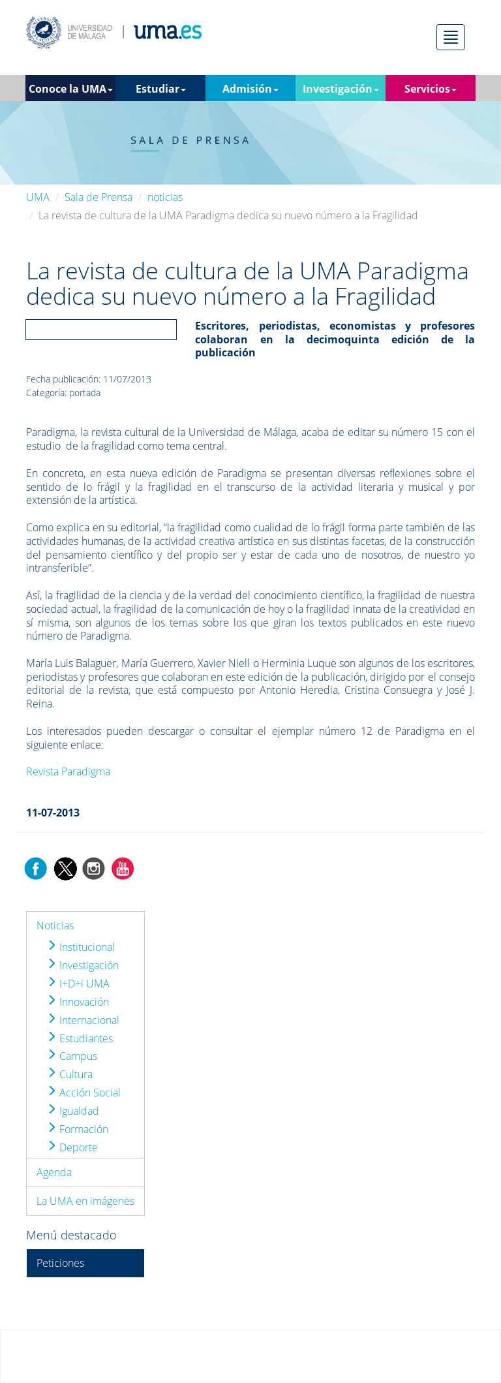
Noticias (55, 925)
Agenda (54, 1172)
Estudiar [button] (161, 89)
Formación (77, 1129)
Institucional (80, 947)
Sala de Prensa (98, 197)
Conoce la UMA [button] (71, 89)
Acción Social (83, 1092)
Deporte (72, 1147)
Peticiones (60, 1263)
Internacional (82, 1020)
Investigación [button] (341, 89)
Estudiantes (79, 1038)
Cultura (69, 1074)
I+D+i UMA (78, 983)
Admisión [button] (250, 89)
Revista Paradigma (68, 771)
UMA (38, 197)
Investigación (82, 965)
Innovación (77, 1002)
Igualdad (72, 1111)
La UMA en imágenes (85, 1201)
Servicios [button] (430, 89)
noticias (165, 197)
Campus (71, 1056)
